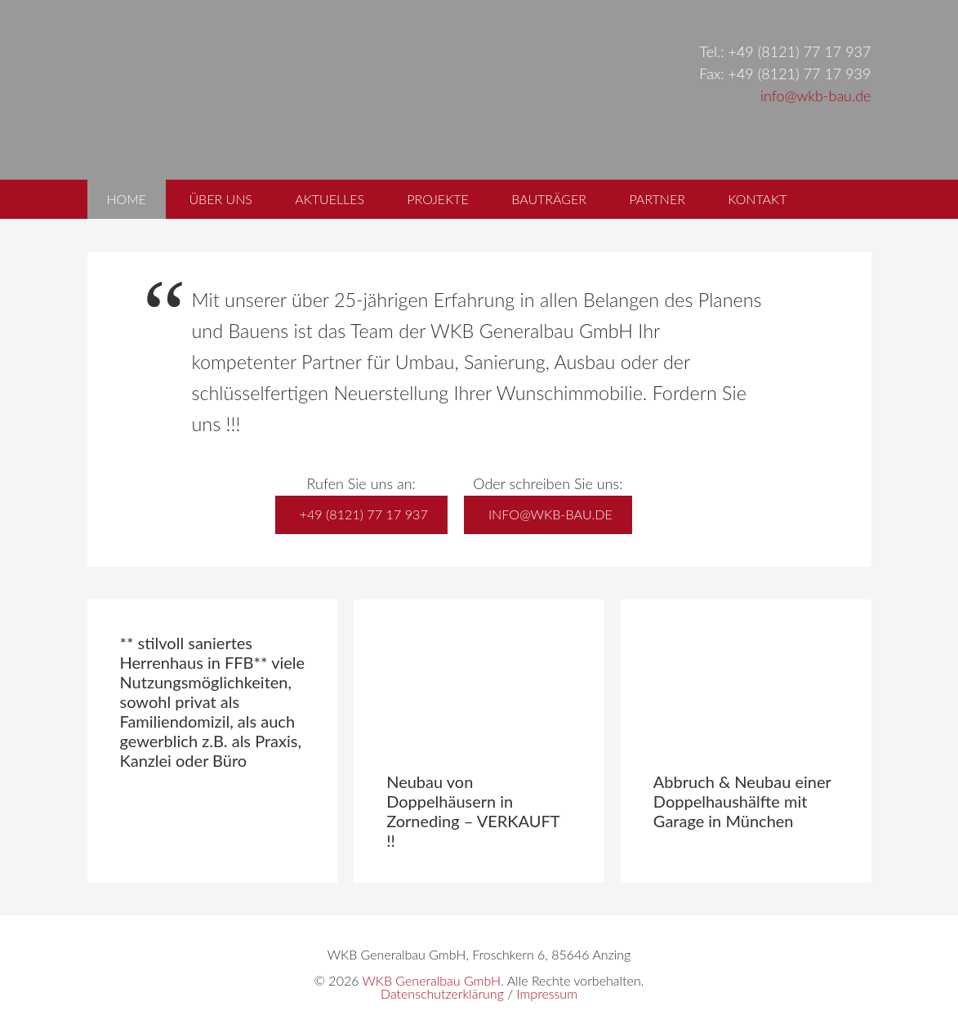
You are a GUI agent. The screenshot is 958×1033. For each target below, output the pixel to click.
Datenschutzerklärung (442, 993)
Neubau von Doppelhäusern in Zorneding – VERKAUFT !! (472, 811)
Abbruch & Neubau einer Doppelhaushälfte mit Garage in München (742, 801)
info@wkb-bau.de (815, 96)
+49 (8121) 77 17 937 (364, 514)
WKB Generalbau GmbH (381, 90)
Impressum (546, 993)
